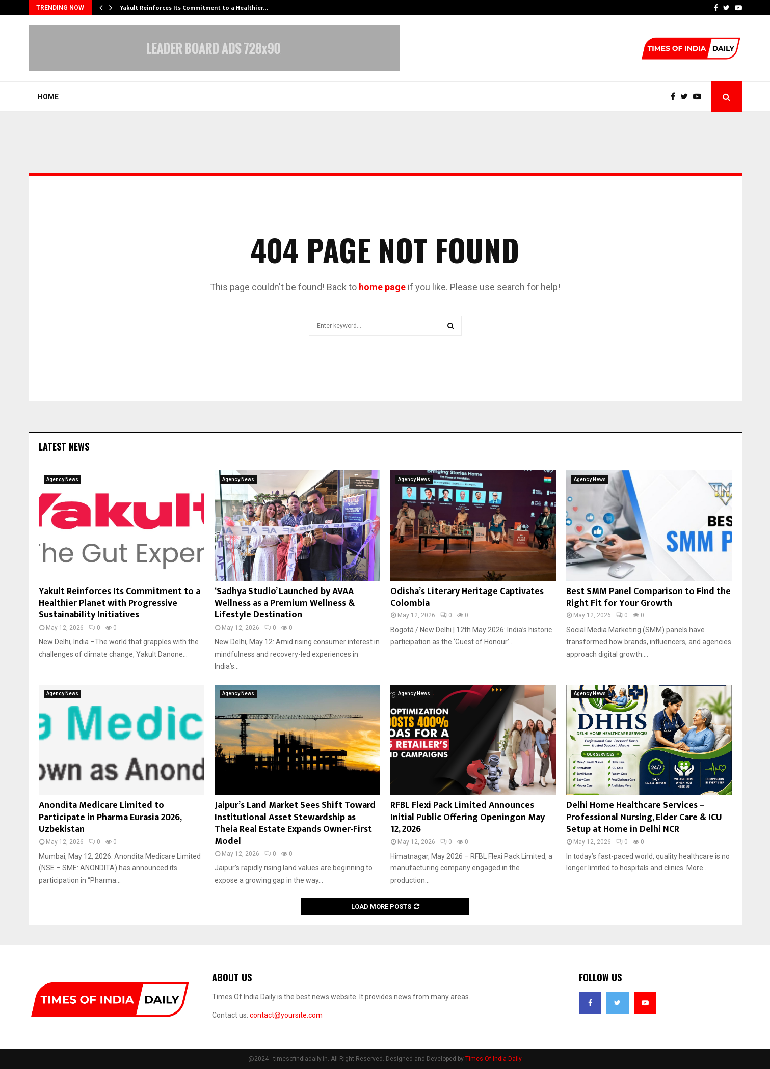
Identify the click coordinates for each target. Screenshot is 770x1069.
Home (48, 97)
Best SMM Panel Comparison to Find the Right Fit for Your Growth (648, 597)
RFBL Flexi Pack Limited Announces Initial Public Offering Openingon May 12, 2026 (467, 817)
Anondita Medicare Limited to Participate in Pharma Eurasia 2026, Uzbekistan (110, 817)
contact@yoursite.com (286, 1015)
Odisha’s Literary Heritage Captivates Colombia (467, 597)
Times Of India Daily (493, 1058)
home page (382, 287)
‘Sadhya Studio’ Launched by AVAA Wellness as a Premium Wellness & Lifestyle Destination (285, 603)
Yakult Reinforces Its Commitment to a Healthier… (194, 8)
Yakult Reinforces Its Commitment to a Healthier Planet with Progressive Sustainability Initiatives (119, 603)
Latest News (64, 446)
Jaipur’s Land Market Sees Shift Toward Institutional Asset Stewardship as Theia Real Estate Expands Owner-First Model (295, 823)
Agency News (62, 479)
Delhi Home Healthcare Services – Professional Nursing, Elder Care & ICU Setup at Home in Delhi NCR (644, 817)
